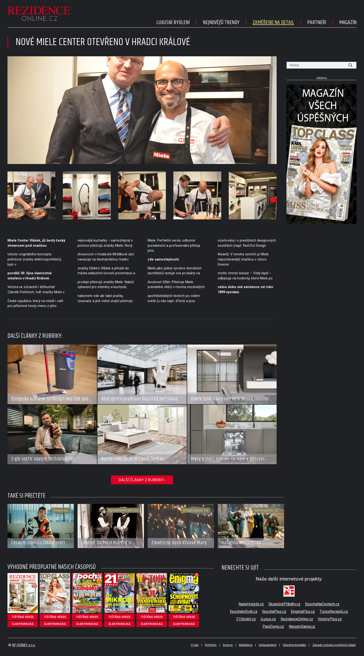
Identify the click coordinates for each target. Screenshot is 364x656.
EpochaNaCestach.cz (322, 604)
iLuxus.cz (268, 619)
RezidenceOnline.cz (297, 619)
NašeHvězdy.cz (251, 604)
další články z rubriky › (141, 479)
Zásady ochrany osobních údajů (334, 645)
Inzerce (228, 645)
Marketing (245, 645)
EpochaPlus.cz (274, 611)
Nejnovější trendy (221, 22)
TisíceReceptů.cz (334, 611)
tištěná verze (23, 617)
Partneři (316, 22)
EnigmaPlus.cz (303, 611)
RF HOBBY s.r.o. (24, 645)
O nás (195, 645)
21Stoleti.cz (246, 619)
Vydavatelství (267, 645)
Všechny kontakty (294, 645)
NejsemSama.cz (302, 626)
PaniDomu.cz (273, 626)
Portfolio (211, 645)
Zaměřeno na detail (273, 22)
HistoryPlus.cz (330, 619)
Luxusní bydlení (173, 22)
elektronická (23, 624)
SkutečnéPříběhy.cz (284, 604)
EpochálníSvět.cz (243, 611)
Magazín (348, 22)
